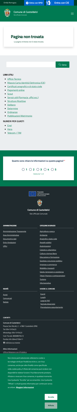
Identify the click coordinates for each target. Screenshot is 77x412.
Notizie (5, 301)
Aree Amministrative (11, 235)
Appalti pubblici (45, 242)
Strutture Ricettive (16, 101)
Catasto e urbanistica (48, 249)
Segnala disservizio (47, 304)
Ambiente (43, 235)
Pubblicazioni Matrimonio (19, 116)
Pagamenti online (16, 90)
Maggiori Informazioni (25, 387)
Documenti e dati (9, 238)
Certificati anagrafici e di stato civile (24, 86)
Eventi (42, 294)
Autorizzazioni (45, 246)
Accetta (51, 396)
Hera (9, 129)
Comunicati (7, 298)
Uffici (5, 246)
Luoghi (43, 297)
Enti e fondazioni (9, 242)
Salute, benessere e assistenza (52, 271)
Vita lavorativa (45, 282)
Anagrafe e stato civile (48, 238)
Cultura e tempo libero (48, 253)
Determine (12, 108)
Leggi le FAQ (45, 300)
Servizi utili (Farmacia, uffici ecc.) (23, 97)
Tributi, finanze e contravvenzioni (52, 275)
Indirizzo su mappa (12, 342)
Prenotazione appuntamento (51, 307)
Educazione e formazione (49, 257)
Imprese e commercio (48, 264)
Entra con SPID (34, 2)
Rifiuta (51, 405)
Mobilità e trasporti (47, 268)
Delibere (11, 105)
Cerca (64, 64)
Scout (10, 94)
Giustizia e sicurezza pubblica (51, 260)
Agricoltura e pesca (47, 231)
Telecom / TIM (14, 133)
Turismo (43, 279)
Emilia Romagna (10, 2)
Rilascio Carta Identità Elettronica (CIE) (26, 83)
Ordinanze (12, 112)
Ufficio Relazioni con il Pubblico (15, 352)
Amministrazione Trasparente (14, 231)
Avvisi (5, 294)
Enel (9, 125)
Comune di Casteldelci (26, 12)
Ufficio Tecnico (14, 79)
